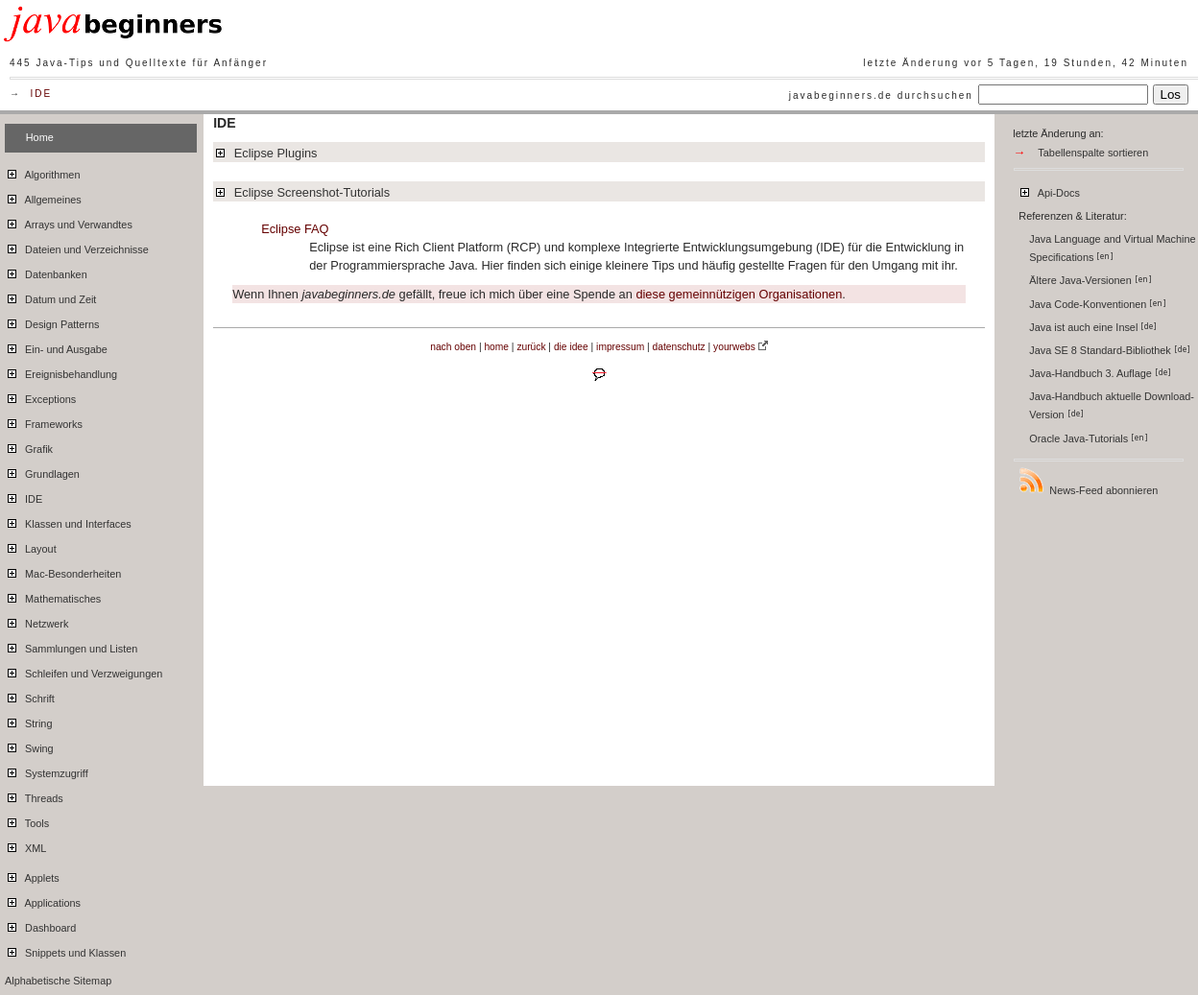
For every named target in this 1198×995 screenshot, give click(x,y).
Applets (32, 875)
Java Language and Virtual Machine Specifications (1112, 248)
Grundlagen (42, 471)
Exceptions (40, 396)
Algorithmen (42, 171)
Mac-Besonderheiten (63, 571)
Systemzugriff (46, 770)
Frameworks (44, 421)
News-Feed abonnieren (1088, 481)
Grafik (29, 446)
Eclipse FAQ (294, 229)
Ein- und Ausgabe (56, 346)
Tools (27, 820)
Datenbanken (46, 271)
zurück (530, 347)
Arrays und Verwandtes (68, 221)
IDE (42, 93)
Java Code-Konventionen (1097, 304)
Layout (31, 546)
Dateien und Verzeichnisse (77, 246)
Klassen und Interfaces (68, 521)
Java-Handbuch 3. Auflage (1100, 373)
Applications (43, 900)
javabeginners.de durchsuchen (881, 95)
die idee (571, 347)
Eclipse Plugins (265, 153)
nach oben (453, 347)
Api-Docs (1049, 190)
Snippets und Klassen (65, 950)
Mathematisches (53, 595)
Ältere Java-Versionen (1090, 280)
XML (25, 845)
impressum (620, 347)
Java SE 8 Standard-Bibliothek (1109, 350)
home (496, 347)
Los (1171, 94)
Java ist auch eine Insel (1093, 327)
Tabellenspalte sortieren (1093, 152)
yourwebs (734, 347)
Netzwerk (36, 620)
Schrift (30, 695)
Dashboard (40, 925)
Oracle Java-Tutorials (1088, 438)
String (28, 720)
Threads (34, 795)
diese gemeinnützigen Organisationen (738, 294)
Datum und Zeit (50, 296)
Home (40, 137)
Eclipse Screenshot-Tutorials (301, 192)
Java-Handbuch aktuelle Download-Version (1111, 405)
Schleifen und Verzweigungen (83, 670)
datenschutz (679, 347)
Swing (29, 745)
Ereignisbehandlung (61, 371)
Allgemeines (43, 196)
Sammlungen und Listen (71, 645)
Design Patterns (52, 321)
